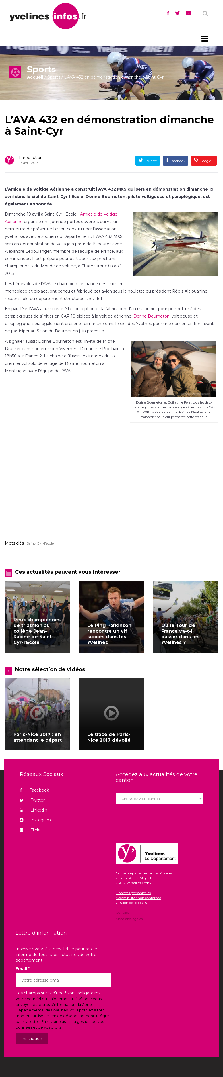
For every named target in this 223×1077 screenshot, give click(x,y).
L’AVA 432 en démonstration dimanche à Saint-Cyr (109, 125)
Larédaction (31, 157)
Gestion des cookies (131, 902)
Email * (23, 968)
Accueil (35, 77)
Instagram (35, 820)
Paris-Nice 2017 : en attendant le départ (37, 737)
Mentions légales (129, 918)
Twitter (150, 161)
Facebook (177, 161)
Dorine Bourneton (151, 316)
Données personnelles (133, 893)
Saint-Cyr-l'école (40, 543)
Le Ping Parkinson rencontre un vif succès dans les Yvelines (109, 634)
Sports (54, 77)
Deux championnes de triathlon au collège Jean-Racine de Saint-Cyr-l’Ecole (37, 631)
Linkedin (33, 810)
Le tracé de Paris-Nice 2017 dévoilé (109, 737)
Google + (206, 161)
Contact (122, 913)
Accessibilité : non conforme (138, 898)
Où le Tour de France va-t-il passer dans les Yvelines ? (180, 634)
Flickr (30, 830)
